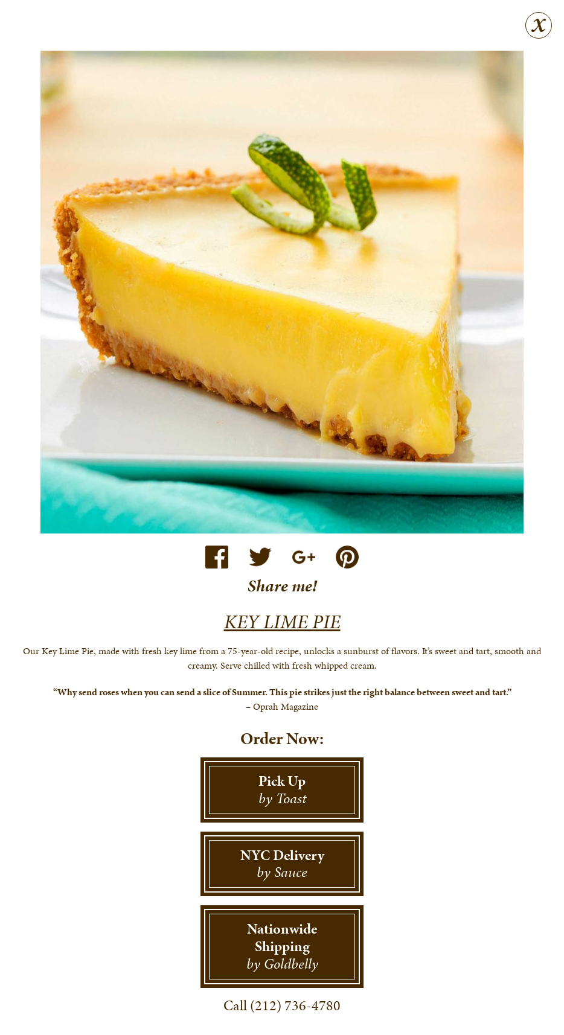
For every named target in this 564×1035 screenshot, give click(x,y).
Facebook (216, 557)
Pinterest (347, 557)
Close (538, 25)
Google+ (303, 557)
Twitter (260, 557)
